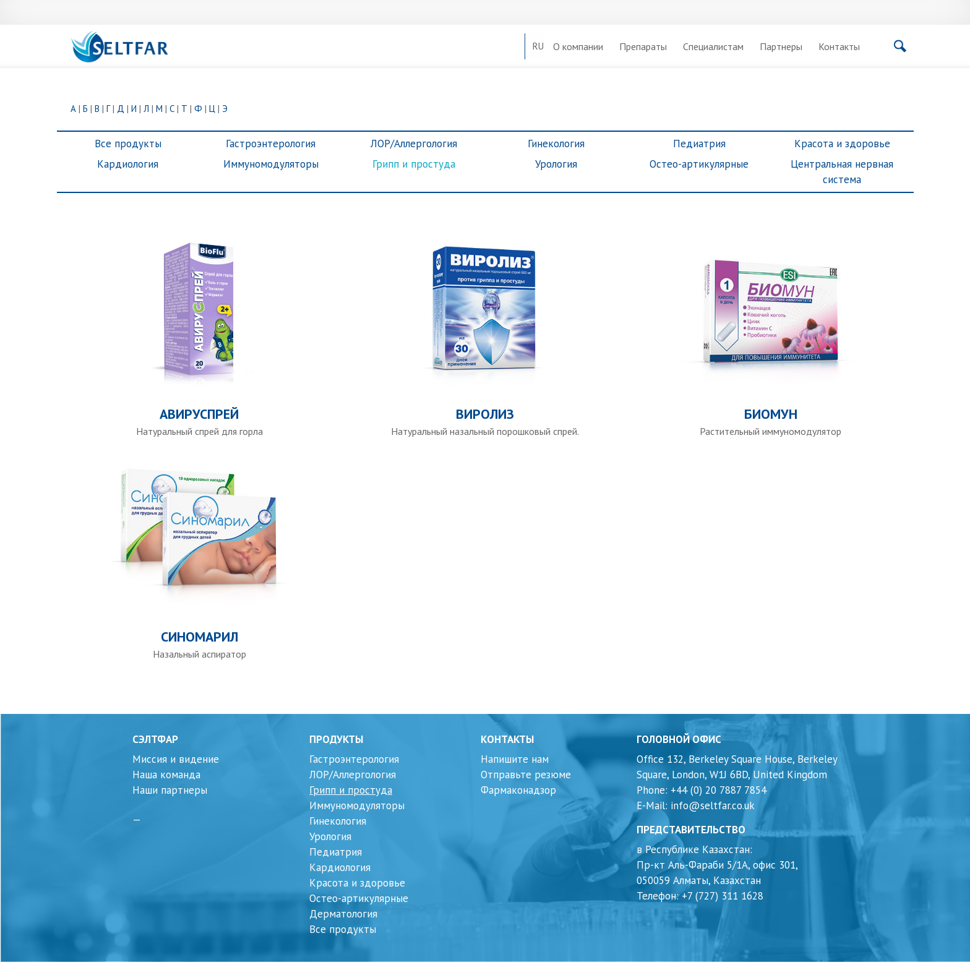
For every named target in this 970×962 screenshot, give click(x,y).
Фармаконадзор (518, 790)
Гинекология (556, 143)
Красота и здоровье (842, 143)
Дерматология (343, 914)
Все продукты (128, 143)
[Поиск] (868, 49)
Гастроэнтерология (270, 143)
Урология (556, 164)
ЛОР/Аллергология (414, 143)
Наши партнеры (169, 790)
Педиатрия (699, 143)
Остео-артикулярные (699, 164)
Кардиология (127, 164)
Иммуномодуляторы (271, 164)
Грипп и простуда (413, 164)
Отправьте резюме (526, 774)
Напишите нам (515, 759)
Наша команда (166, 774)
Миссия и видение (175, 759)
